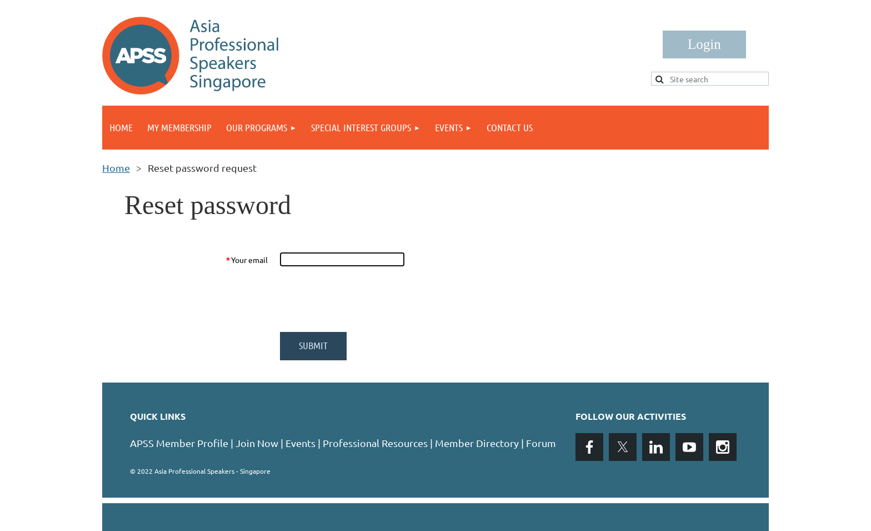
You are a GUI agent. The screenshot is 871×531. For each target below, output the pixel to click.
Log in (704, 44)
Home (116, 167)
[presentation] (364, 299)
